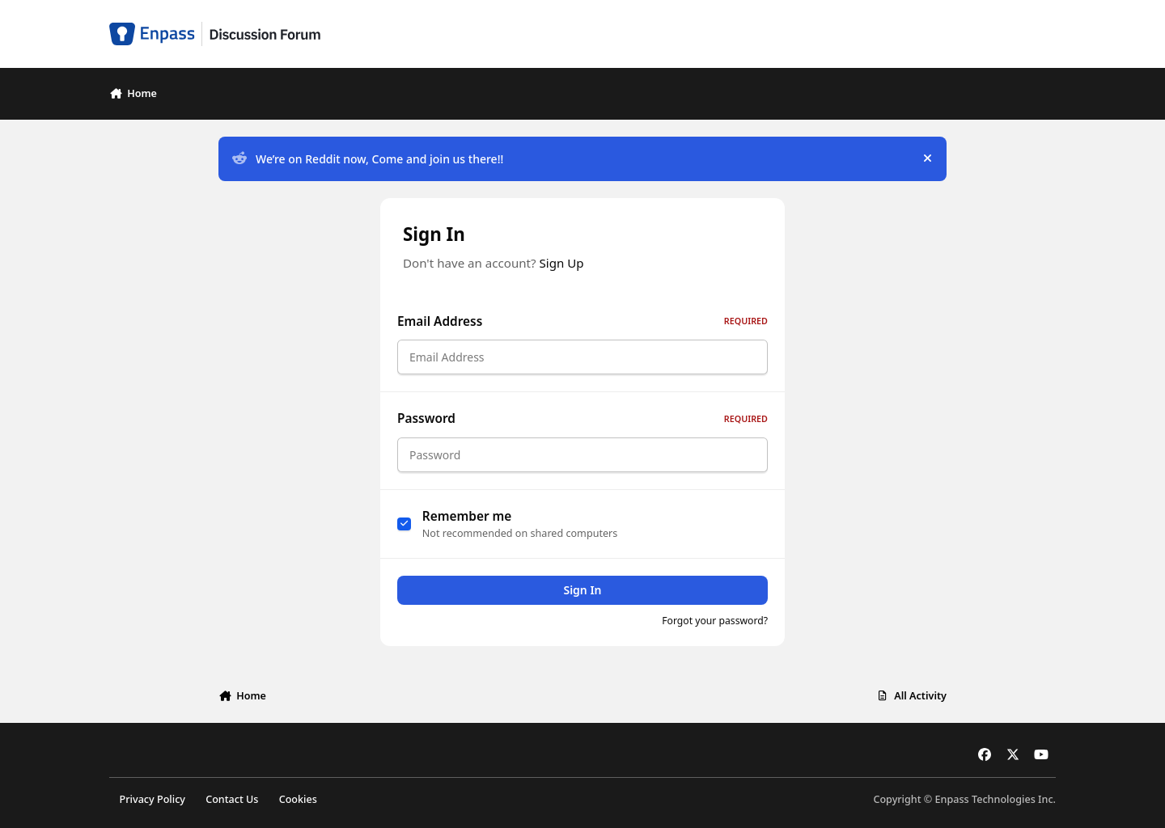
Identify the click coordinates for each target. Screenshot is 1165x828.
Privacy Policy (152, 799)
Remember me (467, 516)
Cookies (298, 799)
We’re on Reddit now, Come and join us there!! (367, 159)
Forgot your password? (715, 620)
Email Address (582, 321)
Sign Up (562, 263)
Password (582, 418)
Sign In (582, 590)
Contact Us (231, 799)
